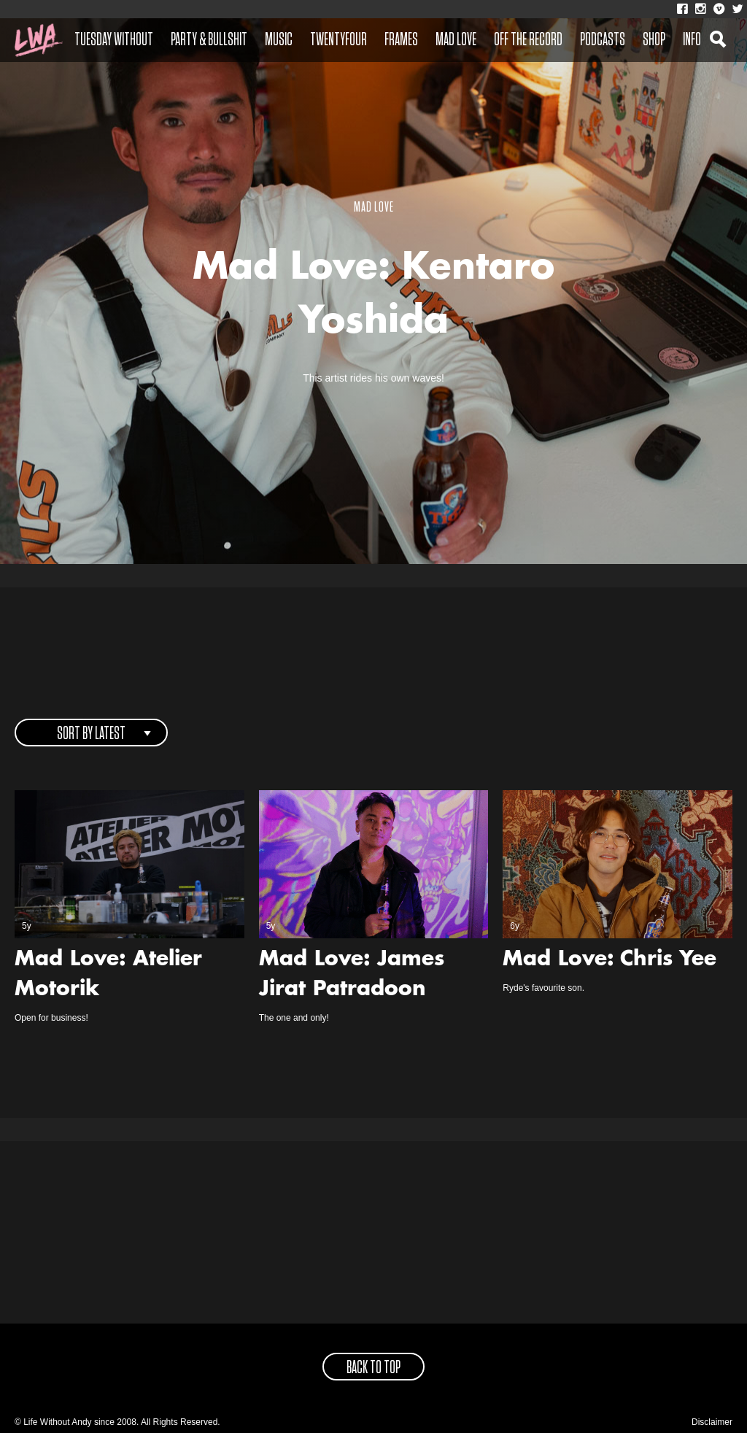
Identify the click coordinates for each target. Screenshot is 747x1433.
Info (692, 40)
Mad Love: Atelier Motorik (108, 975)
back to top (373, 1368)
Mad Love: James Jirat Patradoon (351, 975)
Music (279, 40)
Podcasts (602, 40)
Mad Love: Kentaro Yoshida (373, 296)
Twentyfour (338, 40)
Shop (654, 40)
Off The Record (528, 40)
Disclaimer (712, 1422)
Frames (401, 40)
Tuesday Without (113, 40)
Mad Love (456, 40)
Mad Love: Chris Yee (609, 960)
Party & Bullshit (209, 40)
